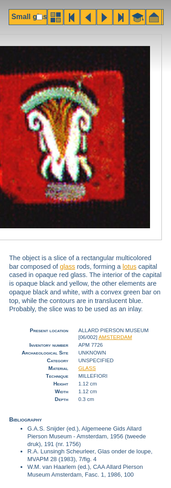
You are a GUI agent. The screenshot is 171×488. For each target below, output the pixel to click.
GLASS (87, 368)
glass (67, 266)
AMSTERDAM (115, 337)
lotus (129, 266)
